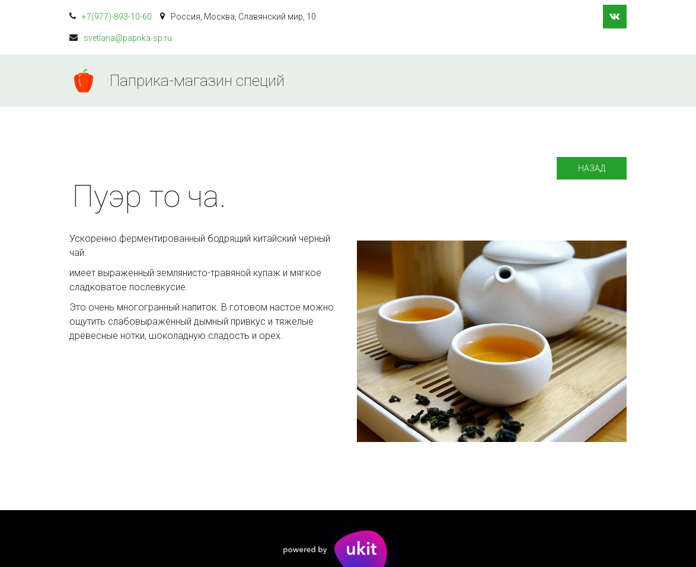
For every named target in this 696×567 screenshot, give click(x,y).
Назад (591, 168)
